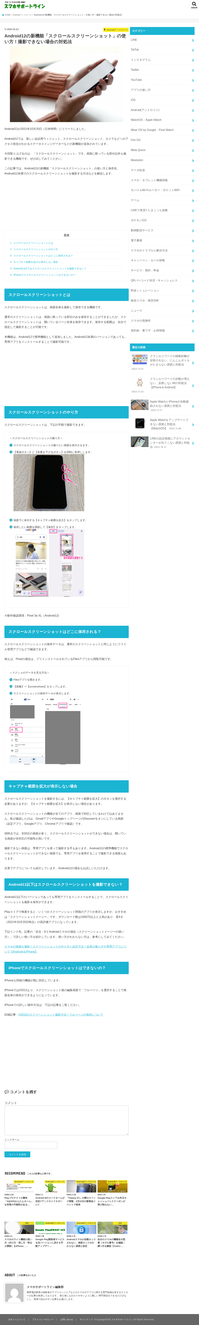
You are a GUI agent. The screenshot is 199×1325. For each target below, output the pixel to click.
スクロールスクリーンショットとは (31, 243)
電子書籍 (136, 226)
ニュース (136, 291)
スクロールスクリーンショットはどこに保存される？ (41, 255)
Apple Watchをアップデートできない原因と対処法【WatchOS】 (161, 387)
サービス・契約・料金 (144, 254)
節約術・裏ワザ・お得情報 (147, 310)
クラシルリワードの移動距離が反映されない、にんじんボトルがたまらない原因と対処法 (160, 338)
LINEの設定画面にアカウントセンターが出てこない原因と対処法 (160, 405)
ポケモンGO (138, 207)
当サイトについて (17, 1319)
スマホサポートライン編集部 (45, 1286)
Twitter (134, 67)
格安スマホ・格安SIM (144, 282)
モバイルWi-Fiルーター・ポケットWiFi (154, 179)
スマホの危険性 (140, 300)
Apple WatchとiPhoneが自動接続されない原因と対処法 (161, 372)
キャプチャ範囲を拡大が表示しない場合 (34, 262)
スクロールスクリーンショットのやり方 (34, 249)
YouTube (136, 76)
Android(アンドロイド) (144, 104)
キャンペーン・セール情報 (147, 244)
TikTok (134, 48)
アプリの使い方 (140, 86)
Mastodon (136, 151)
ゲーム (135, 188)
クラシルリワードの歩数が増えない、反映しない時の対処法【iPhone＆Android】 (160, 355)
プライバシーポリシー (43, 1319)
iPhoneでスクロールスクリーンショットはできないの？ (43, 274)
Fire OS (135, 132)
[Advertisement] (66, 205)
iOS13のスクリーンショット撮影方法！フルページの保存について (61, 1014)
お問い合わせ (68, 1319)
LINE (134, 39)
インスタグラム (140, 58)
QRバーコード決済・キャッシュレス (152, 263)
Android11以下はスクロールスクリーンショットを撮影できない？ (48, 268)
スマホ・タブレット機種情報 (148, 170)
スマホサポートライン (125, 1319)
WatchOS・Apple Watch (145, 114)
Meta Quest (137, 142)
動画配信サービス (141, 216)
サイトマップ (88, 1319)
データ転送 (137, 160)
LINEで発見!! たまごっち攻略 (148, 198)
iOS (133, 95)
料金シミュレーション (144, 272)
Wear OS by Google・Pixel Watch (150, 123)
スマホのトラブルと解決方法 (148, 235)
